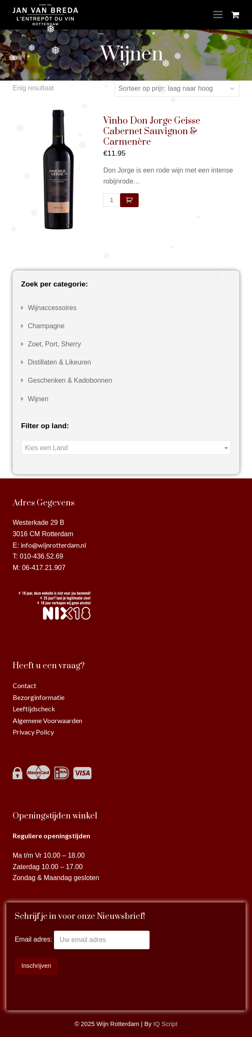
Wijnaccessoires (52, 307)
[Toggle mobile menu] (218, 14)
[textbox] (126, 447)
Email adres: (34, 939)
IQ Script (165, 1024)
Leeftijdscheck (34, 709)
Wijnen (38, 398)
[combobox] (126, 447)
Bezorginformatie (38, 697)
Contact (24, 685)
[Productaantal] (111, 200)
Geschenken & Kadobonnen (70, 380)
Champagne (46, 325)
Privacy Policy (33, 732)
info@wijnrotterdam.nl (53, 545)
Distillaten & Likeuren (59, 362)
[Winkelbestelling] (177, 88)
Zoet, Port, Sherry (54, 344)
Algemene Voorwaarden (47, 720)
